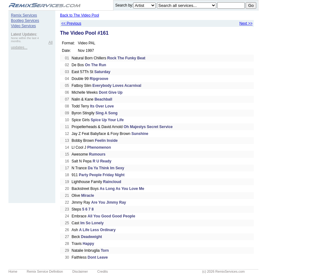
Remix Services (24, 15)
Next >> (245, 23)
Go (251, 5)
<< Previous (71, 23)
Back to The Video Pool (79, 15)
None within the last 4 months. (25, 40)
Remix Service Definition (45, 271)
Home (12, 271)
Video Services (23, 26)
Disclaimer (80, 271)
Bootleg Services (25, 20)
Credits (102, 271)
